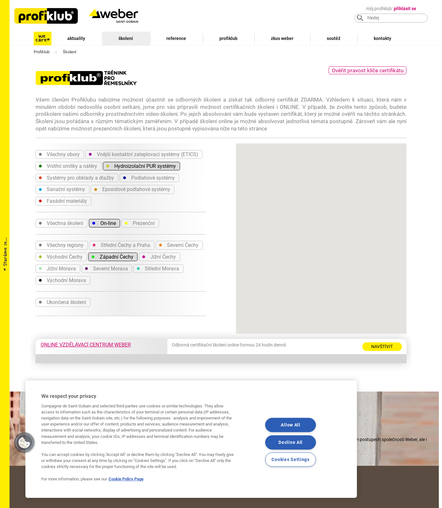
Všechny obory (59, 154)
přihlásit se (405, 8)
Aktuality (76, 38)
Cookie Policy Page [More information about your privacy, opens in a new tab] (126, 479)
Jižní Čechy (159, 256)
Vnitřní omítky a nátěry (67, 165)
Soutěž (333, 38)
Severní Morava (106, 268)
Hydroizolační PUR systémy (141, 165)
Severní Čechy (178, 244)
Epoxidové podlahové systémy (132, 189)
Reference (176, 38)
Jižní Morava (57, 268)
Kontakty (382, 38)
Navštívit (382, 346)
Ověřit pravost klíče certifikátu (368, 70)
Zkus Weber (282, 38)
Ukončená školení (62, 302)
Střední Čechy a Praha (121, 244)
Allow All (290, 425)
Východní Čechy (60, 256)
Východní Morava (62, 280)
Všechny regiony (61, 244)
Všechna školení (61, 223)
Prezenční (139, 223)
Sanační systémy (61, 189)
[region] (191, 439)
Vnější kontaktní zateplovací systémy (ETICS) (143, 154)
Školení (125, 38)
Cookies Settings (290, 459)
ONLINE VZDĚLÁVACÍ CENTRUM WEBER (86, 345)
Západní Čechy (112, 256)
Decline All (290, 442)
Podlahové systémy (149, 177)
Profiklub (228, 38)
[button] (24, 442)
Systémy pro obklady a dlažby (76, 177)
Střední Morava (157, 268)
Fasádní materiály (62, 200)
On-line (104, 223)
